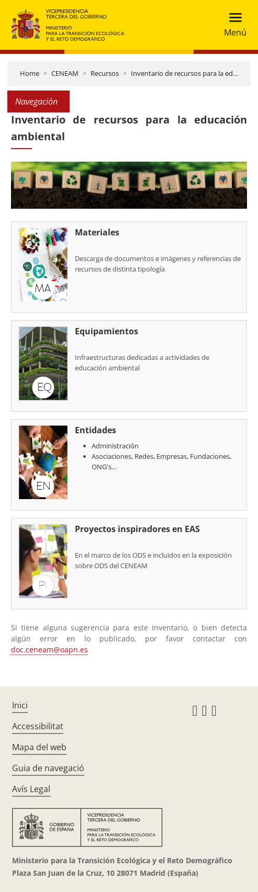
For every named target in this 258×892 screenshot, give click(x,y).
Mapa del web (39, 747)
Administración (115, 445)
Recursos (105, 73)
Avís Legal (31, 789)
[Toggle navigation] (232, 25)
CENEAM (64, 73)
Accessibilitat (37, 726)
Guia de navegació (48, 768)
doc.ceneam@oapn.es (49, 649)
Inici (20, 705)
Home (29, 73)
